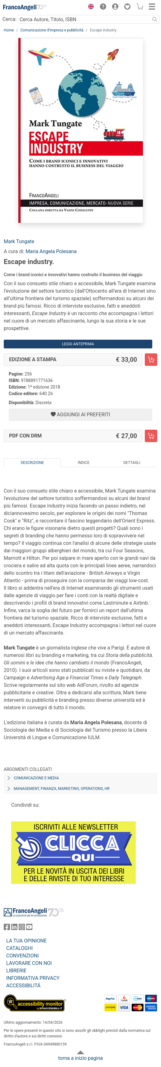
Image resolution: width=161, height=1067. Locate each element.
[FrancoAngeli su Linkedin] (14, 928)
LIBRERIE (16, 971)
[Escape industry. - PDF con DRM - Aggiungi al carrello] (151, 436)
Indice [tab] (84, 462)
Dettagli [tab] (131, 462)
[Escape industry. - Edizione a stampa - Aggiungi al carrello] (151, 359)
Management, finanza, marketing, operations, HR (62, 788)
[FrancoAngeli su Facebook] (7, 928)
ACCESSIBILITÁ (23, 986)
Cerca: (9, 19)
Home (9, 30)
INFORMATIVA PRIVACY (32, 978)
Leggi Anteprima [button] (78, 344)
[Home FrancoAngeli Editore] (25, 7)
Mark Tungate (19, 241)
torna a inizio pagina (80, 1058)
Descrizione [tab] (32, 462)
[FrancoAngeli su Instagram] (22, 928)
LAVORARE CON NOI (29, 963)
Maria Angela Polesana (51, 251)
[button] (89, 7)
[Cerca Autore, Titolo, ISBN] (84, 19)
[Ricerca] (155, 19)
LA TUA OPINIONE (26, 941)
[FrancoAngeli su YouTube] (29, 928)
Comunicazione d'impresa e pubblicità (51, 30)
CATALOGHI (19, 948)
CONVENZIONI (22, 956)
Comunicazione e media (36, 778)
